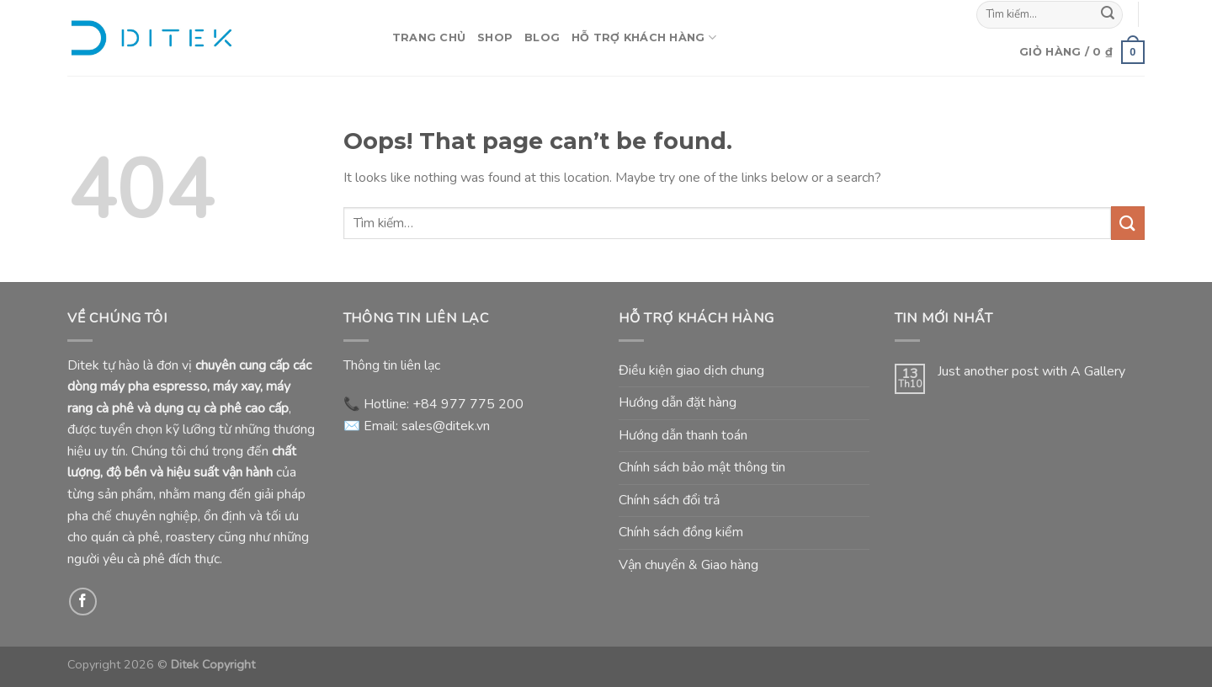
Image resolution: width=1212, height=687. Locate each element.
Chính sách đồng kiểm (681, 532)
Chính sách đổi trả (669, 500)
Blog (542, 37)
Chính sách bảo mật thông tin (702, 467)
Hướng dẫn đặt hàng (677, 402)
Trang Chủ (428, 37)
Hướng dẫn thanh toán (683, 435)
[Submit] (1107, 14)
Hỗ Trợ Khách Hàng (643, 37)
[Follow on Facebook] (83, 601)
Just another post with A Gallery (1031, 372)
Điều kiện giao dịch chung (691, 370)
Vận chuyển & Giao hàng (688, 565)
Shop (495, 37)
